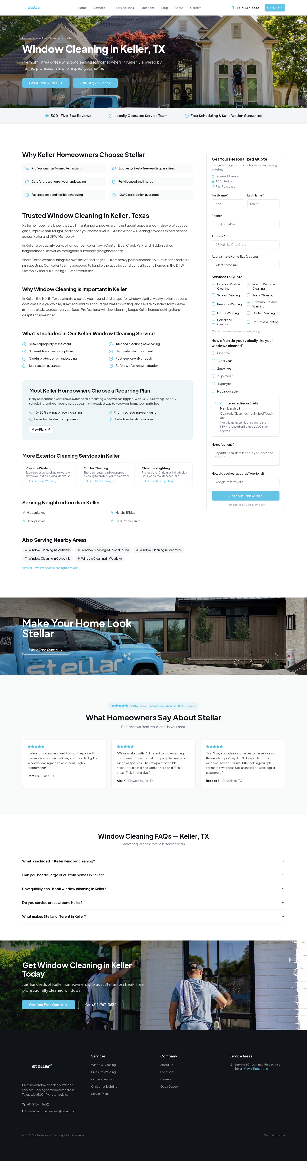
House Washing (228, 313)
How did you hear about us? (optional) (238, 473)
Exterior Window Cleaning (228, 286)
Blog (164, 8)
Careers (195, 8)
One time (223, 353)
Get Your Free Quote (246, 496)
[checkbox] (213, 286)
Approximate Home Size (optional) (235, 256)
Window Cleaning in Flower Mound (103, 552)
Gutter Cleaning (263, 313)
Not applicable (227, 391)
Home (82, 8)
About (179, 8)
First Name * (220, 195)
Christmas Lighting (265, 322)
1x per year (224, 361)
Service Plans (125, 8)
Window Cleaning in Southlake (48, 552)
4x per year (225, 384)
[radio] (213, 353)
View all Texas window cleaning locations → (52, 570)
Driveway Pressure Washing (265, 304)
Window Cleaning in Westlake (99, 560)
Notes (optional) (223, 444)
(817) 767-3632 (35, 1104)
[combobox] (245, 265)
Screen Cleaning (228, 295)
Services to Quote (227, 277)
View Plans (41, 431)
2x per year (225, 368)
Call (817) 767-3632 (95, 83)
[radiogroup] (245, 394)
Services (101, 8)
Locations (148, 8)
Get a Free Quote (46, 83)
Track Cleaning (262, 295)
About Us (166, 1065)
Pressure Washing (229, 304)
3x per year (225, 376)
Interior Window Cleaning (263, 286)
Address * (218, 236)
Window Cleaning (48, 38)
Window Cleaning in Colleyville (48, 560)
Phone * (217, 216)
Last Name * (255, 195)
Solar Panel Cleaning (225, 322)
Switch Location (274, 1135)
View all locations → (257, 1068)
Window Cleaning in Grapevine (159, 552)
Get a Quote (169, 1086)
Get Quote (274, 8)
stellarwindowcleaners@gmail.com (49, 1111)
